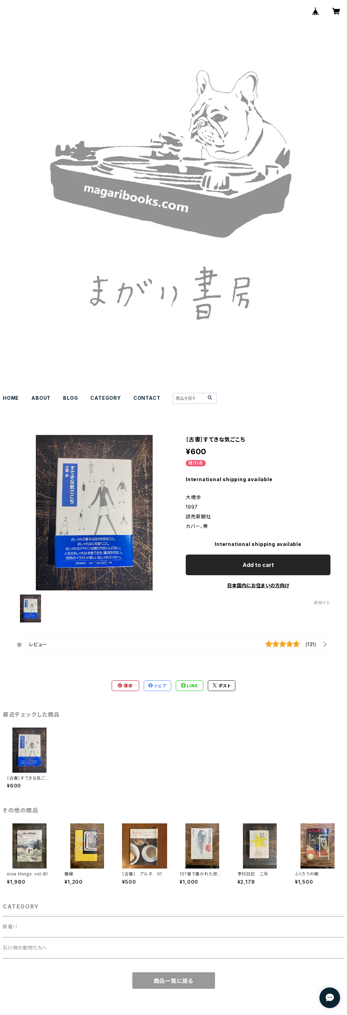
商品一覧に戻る (174, 980)
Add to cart (258, 564)
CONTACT (147, 398)
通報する (322, 602)
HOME (11, 398)
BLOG (70, 398)
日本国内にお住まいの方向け (258, 585)
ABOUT (41, 398)
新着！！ (10, 927)
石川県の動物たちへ (25, 948)
